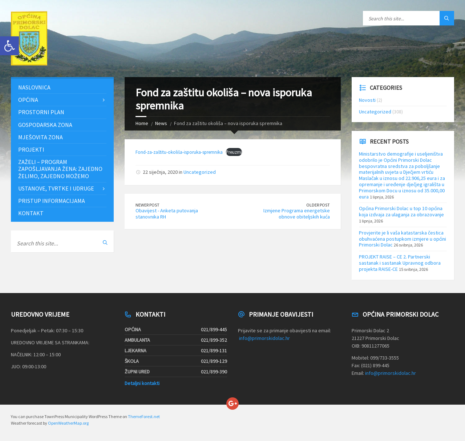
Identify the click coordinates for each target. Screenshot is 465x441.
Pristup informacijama (51, 200)
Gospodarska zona (45, 124)
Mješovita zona (40, 137)
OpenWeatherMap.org (68, 423)
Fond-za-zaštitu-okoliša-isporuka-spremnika (179, 152)
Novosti (367, 100)
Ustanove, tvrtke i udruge (56, 188)
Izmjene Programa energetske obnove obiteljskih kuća (296, 213)
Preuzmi (234, 152)
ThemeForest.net (144, 416)
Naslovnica (34, 87)
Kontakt (31, 213)
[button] (9, 45)
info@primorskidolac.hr (264, 338)
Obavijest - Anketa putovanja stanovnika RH (167, 213)
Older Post (318, 205)
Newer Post (147, 205)
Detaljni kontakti (142, 383)
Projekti (31, 149)
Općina (28, 99)
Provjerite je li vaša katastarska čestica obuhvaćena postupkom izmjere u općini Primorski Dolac (402, 238)
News (161, 123)
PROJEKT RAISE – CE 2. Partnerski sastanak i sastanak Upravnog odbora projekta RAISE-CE (400, 262)
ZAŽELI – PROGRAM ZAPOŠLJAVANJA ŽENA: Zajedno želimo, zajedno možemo (60, 168)
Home (142, 123)
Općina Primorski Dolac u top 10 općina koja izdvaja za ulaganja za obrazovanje (401, 211)
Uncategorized (199, 172)
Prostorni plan (41, 112)
